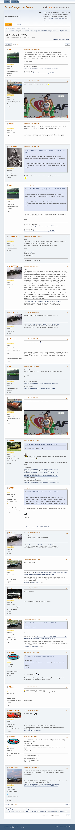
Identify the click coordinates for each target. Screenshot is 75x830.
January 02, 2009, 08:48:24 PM (32, 312)
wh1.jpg (27, 544)
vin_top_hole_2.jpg (56, 301)
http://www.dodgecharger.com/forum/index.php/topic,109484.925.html (42, 479)
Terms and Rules (62, 826)
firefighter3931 (43, 30)
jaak (10, 49)
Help (56, 826)
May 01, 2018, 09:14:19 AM (30, 736)
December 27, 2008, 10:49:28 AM (32, 49)
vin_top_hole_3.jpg (30, 301)
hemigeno (36, 30)
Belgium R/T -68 (14, 236)
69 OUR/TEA (13, 266)
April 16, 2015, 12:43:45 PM (30, 687)
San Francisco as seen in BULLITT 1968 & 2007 (36, 527)
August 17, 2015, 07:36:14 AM (31, 710)
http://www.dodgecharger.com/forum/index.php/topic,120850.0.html (41, 482)
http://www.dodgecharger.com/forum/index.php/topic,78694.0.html (41, 68)
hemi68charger (14, 710)
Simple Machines (17, 826)
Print (67, 44)
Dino (10, 588)
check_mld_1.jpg (29, 324)
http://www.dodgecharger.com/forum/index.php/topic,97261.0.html (41, 472)
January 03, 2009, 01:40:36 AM (31, 366)
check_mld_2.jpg (41, 324)
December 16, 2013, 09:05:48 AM (32, 619)
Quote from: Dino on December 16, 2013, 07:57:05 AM (41, 623)
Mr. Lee (11, 652)
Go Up (7, 804)
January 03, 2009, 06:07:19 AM (31, 488)
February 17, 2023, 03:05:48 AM (31, 767)
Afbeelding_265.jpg (30, 252)
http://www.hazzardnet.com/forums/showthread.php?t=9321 (39, 73)
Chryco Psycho (29, 30)
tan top (11, 440)
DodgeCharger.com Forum (19, 7)
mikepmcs (12, 339)
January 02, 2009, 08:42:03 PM (32, 266)
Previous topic (56, 39)
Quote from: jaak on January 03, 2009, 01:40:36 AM (40, 656)
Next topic (65, 39)
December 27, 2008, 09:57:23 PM (32, 146)
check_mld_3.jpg (53, 324)
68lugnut (11, 687)
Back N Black (13, 147)
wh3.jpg (51, 544)
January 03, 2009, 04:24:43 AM (31, 440)
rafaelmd (11, 736)
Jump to (44, 815)
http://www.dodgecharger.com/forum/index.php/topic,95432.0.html (41, 475)
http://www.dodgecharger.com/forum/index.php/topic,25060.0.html (41, 786)
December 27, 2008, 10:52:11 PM (32, 185)
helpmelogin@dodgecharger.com (55, 18)
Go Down (8, 44)
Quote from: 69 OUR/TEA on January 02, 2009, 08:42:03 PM (43, 491)
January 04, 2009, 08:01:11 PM (32, 532)
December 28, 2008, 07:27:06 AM (33, 236)
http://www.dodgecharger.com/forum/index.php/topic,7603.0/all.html (41, 784)
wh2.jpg (39, 544)
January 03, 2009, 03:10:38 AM (31, 397)
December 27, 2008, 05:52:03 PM (32, 123)
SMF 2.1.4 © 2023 (8, 826)
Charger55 (26, 582)
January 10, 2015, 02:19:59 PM (31, 652)
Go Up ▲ (69, 826)
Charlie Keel (34, 582)
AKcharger (12, 81)
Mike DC (11, 123)
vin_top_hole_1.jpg (43, 301)
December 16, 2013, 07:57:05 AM (32, 587)
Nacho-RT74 (13, 767)
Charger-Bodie (51, 30)
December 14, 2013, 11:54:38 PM (32, 559)
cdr (9, 559)
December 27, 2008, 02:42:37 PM (32, 80)
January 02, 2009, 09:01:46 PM (31, 338)
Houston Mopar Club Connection (32, 730)
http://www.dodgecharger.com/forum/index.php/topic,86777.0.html (41, 469)
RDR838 (11, 488)
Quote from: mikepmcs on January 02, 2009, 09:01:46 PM (42, 444)
